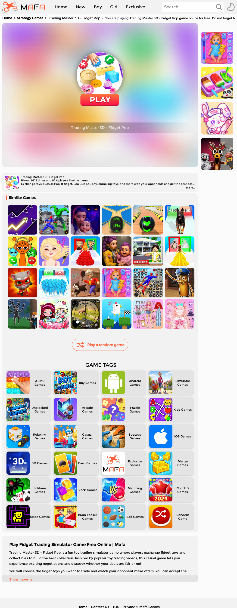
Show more (21, 579)
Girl (113, 6)
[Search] (193, 7)
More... (190, 187)
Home (61, 6)
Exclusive (135, 6)
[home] (25, 7)
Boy (98, 6)
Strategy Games (30, 18)
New (80, 6)
